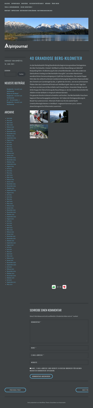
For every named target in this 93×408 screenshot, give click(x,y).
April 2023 (9, 201)
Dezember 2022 (11, 210)
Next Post (81, 390)
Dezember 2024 (11, 157)
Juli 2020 (9, 267)
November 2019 (11, 271)
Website (34, 362)
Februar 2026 (10, 127)
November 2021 (11, 238)
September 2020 (11, 264)
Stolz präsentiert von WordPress (36, 402)
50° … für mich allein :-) (13, 100)
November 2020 (11, 262)
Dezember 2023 (11, 184)
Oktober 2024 (10, 162)
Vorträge (24, 3)
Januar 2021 (10, 260)
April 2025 (9, 149)
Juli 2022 (9, 221)
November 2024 (11, 160)
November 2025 (11, 133)
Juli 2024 (9, 168)
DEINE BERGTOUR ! (27, 7)
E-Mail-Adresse (37, 355)
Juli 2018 (9, 280)
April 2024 (10, 175)
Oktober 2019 (10, 273)
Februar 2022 (10, 232)
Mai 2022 (9, 225)
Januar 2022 (10, 234)
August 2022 (10, 219)
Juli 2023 (9, 195)
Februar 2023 (10, 205)
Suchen (7, 70)
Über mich (55, 3)
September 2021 (11, 243)
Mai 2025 (9, 146)
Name (33, 348)
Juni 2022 (9, 223)
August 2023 (10, 192)
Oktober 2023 (10, 188)
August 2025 (10, 140)
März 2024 (10, 177)
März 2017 (10, 284)
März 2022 (10, 230)
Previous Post (18, 390)
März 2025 (10, 151)
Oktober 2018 (10, 278)
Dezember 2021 (11, 236)
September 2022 (11, 216)
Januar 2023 (10, 208)
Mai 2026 (9, 120)
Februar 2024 (10, 179)
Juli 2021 (9, 247)
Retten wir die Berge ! (13, 93)
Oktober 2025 (10, 136)
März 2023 (10, 203)
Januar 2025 (10, 155)
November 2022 (11, 212)
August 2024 (10, 166)
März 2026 (10, 125)
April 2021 (9, 254)
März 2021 (10, 256)
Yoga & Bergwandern (12, 7)
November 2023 (11, 186)
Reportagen (16, 3)
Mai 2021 (9, 251)
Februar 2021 (10, 258)
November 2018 (11, 275)
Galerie (7, 3)
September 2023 (11, 190)
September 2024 (11, 164)
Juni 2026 (9, 118)
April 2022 (9, 227)
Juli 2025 (9, 142)
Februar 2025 (10, 153)
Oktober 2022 (10, 214)
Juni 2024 (9, 170)
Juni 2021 (9, 249)
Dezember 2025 (11, 131)
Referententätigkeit (37, 3)
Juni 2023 (9, 197)
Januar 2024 (10, 181)
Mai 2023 (9, 199)
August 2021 (10, 245)
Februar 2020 (10, 269)
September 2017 (11, 282)
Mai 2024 (9, 173)
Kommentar (36, 322)
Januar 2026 (10, 129)
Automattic (62, 402)
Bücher (47, 3)
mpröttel (19, 61)
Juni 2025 (9, 144)
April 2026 (10, 122)
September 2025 (11, 138)
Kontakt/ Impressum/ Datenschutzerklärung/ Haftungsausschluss (28, 10)
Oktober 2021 (10, 240)
